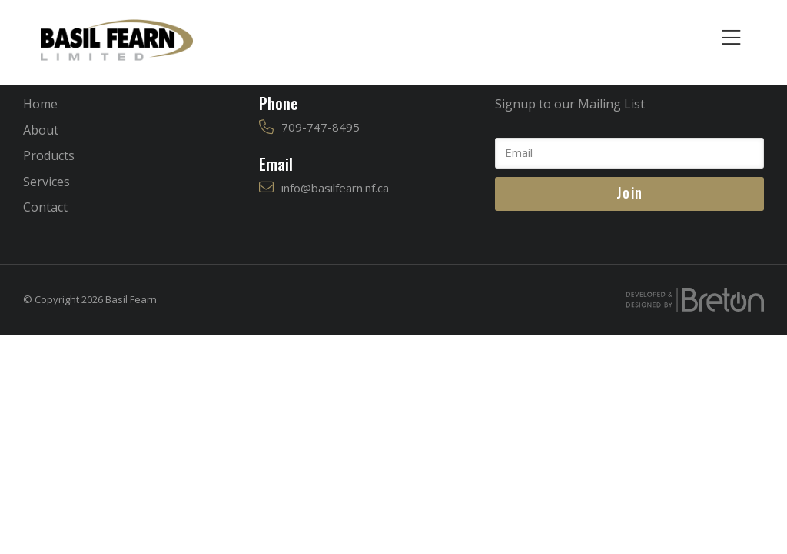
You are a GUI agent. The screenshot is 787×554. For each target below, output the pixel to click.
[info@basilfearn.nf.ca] (266, 187)
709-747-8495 (320, 127)
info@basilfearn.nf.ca (335, 187)
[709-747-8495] (266, 127)
